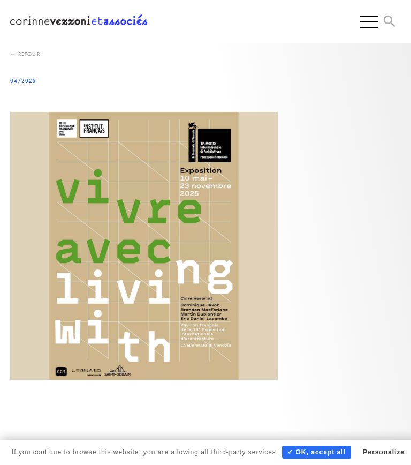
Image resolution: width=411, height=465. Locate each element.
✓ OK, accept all (316, 452)
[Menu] (369, 21)
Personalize (384, 452)
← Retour (25, 53)
